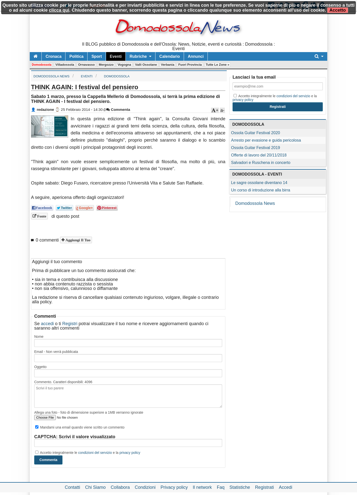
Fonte (41, 216)
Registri (69, 323)
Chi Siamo (95, 487)
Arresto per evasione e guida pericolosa (266, 140)
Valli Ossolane (146, 64)
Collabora (120, 487)
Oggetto (40, 367)
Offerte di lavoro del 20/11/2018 (259, 155)
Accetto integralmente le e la (87, 453)
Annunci (196, 56)
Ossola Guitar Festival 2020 (255, 133)
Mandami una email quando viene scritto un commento (79, 427)
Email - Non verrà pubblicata (56, 351)
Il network (202, 487)
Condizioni (145, 487)
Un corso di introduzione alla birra (260, 190)
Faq (221, 487)
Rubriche (138, 56)
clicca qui (59, 10)
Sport (96, 56)
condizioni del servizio (95, 453)
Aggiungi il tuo (77, 240)
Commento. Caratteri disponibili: (63, 382)
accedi (47, 323)
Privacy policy (174, 487)
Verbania (167, 64)
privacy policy (129, 453)
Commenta (118, 109)
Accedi (285, 487)
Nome (38, 336)
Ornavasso (86, 64)
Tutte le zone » (217, 64)
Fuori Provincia (190, 64)
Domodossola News (255, 203)
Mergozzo (106, 64)
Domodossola (41, 64)
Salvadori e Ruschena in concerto (260, 162)
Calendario (169, 56)
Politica (76, 56)
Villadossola (64, 64)
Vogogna (124, 64)
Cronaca (53, 56)
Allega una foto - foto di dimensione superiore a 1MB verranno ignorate (88, 412)
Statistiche (240, 487)
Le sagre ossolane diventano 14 (259, 183)
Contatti (72, 487)
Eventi (116, 56)
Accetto (337, 10)
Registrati (264, 487)
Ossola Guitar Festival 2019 (255, 148)
